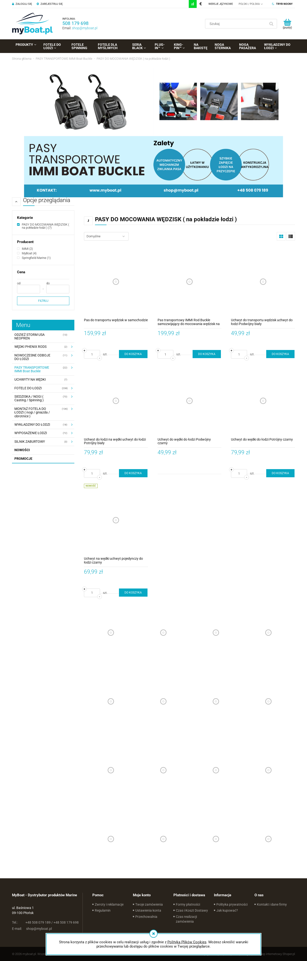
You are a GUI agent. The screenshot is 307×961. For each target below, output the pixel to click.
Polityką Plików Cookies (187, 942)
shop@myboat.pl (84, 28)
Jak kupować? (227, 910)
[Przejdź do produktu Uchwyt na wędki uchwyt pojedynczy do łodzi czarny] (116, 520)
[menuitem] (26, 44)
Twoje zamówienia (149, 904)
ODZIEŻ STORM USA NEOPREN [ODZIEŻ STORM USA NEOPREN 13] (29, 336)
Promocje (23, 458)
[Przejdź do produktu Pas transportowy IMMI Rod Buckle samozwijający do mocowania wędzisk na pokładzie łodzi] (190, 282)
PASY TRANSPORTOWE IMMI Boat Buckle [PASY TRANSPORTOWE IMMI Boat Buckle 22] (31, 369)
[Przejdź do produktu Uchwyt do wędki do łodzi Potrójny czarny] (263, 401)
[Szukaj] (271, 24)
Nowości (22, 450)
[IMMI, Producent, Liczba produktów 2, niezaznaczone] (25, 248)
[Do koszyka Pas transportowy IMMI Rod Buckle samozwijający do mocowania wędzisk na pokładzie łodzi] (207, 354)
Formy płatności (188, 904)
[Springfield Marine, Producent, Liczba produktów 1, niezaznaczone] (34, 257)
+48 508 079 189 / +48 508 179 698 (45, 922)
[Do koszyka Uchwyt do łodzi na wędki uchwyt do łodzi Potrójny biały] (133, 473)
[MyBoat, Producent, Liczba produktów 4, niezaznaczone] (26, 253)
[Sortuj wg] (106, 236)
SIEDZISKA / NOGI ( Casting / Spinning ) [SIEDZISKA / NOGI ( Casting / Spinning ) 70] (29, 398)
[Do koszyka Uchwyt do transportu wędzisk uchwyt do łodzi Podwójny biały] (280, 354)
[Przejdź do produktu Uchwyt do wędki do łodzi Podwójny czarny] (190, 401)
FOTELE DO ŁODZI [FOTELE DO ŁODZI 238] (28, 388)
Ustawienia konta (148, 910)
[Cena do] (57, 289)
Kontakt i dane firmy (272, 904)
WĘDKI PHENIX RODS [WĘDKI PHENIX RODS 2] (30, 347)
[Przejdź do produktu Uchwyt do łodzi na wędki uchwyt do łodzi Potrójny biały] (116, 401)
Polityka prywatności (232, 904)
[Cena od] (28, 289)
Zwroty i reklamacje (109, 904)
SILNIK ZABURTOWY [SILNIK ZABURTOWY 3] (29, 441)
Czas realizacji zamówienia (186, 919)
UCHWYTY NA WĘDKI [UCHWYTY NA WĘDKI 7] (30, 379)
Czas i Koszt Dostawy (192, 910)
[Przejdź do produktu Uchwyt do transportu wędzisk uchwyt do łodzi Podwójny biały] (263, 282)
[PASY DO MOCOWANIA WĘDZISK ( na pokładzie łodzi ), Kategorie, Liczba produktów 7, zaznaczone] (43, 226)
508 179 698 (75, 23)
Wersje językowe (220, 4)
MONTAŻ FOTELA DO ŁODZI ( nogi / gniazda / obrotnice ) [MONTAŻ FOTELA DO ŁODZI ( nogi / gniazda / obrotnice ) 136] (32, 412)
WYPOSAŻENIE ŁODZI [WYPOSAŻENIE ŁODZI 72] (30, 433)
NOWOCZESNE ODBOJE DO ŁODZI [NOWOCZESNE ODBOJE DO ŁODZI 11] (32, 357)
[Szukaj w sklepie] (236, 24)
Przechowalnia (146, 917)
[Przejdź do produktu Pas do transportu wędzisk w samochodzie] (116, 282)
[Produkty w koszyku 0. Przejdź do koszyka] (287, 24)
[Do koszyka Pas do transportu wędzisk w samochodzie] (133, 354)
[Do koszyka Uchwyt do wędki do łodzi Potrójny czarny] (280, 473)
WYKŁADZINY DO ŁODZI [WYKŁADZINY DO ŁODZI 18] (32, 424)
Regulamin (103, 910)
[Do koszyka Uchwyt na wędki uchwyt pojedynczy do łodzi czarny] (133, 592)
